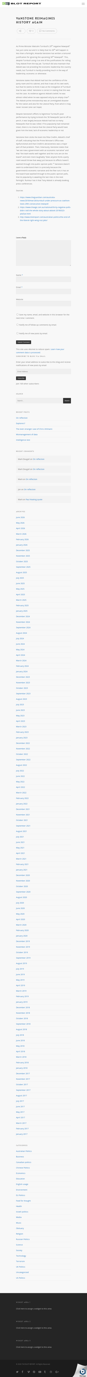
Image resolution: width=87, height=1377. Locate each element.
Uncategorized (22, 1272)
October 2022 (22, 754)
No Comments (47, 30)
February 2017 (22, 1128)
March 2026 (21, 534)
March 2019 (21, 991)
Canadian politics (23, 1162)
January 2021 (21, 869)
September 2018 (23, 1024)
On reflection (22, 418)
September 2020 (23, 892)
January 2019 (21, 1002)
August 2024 (21, 633)
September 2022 (23, 759)
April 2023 (20, 721)
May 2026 (20, 523)
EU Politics (20, 1195)
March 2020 (21, 925)
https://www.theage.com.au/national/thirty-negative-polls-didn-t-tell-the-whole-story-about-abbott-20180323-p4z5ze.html (45, 210)
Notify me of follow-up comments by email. (38, 325)
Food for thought (23, 1200)
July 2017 (20, 1101)
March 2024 (21, 660)
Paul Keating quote (34, 499)
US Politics (20, 1278)
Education (20, 1178)
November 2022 (23, 748)
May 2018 (20, 1046)
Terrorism (20, 1261)
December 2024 (23, 616)
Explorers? (20, 423)
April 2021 (20, 853)
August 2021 (21, 831)
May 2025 (20, 589)
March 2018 (21, 1057)
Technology (21, 1256)
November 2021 (23, 814)
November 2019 (23, 947)
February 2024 (22, 666)
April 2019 (20, 985)
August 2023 (21, 699)
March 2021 (21, 859)
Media (19, 1217)
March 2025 (21, 600)
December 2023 (23, 677)
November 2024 (23, 622)
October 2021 (22, 820)
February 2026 (22, 539)
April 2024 (20, 655)
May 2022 (20, 781)
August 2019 (21, 963)
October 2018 (22, 1018)
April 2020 (20, 919)
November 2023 (23, 682)
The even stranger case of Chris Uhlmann (34, 429)
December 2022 (23, 743)
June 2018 (20, 1040)
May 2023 (20, 715)
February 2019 (22, 996)
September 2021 (23, 826)
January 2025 (21, 611)
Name (19, 275)
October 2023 (22, 688)
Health (19, 1206)
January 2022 (21, 803)
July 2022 (20, 770)
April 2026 (20, 528)
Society (19, 1250)
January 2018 (21, 1068)
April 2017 (20, 1117)
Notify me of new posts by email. (33, 333)
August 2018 (21, 1029)
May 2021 (20, 847)
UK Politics (20, 1267)
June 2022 (20, 776)
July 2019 (20, 969)
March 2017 (21, 1123)
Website (19, 299)
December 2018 (23, 1007)
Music (18, 1223)
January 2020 (21, 936)
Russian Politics (23, 1239)
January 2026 (21, 545)
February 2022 (22, 798)
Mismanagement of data (26, 434)
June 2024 (20, 644)
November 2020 (23, 880)
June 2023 (20, 710)
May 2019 (20, 980)
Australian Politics (24, 1151)
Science (19, 1244)
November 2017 (23, 1079)
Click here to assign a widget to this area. (34, 1308)
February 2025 (22, 605)
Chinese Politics (23, 1167)
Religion (19, 1234)
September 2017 (23, 1090)
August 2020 (21, 897)
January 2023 (21, 737)
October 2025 (22, 561)
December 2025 (23, 550)
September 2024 (23, 627)
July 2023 (20, 704)
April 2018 (20, 1051)
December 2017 (23, 1073)
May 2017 (20, 1112)
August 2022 (21, 765)
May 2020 (20, 914)
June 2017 (20, 1106)
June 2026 (20, 517)
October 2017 (22, 1084)
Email (19, 287)
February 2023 (22, 732)
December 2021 (23, 809)
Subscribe (21, 378)
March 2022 (21, 792)
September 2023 (23, 693)
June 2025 (20, 583)
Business (20, 1156)
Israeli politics (22, 1211)
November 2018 (23, 1013)
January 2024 (21, 671)
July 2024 (20, 638)
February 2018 (22, 1062)
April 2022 (20, 787)
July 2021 (20, 836)
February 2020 (22, 930)
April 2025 (20, 594)
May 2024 (20, 649)
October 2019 (22, 952)
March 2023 (21, 726)
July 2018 (20, 1035)
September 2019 (23, 958)
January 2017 (21, 1134)
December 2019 (23, 941)
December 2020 (23, 875)
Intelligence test (23, 440)
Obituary (20, 1228)
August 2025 (21, 572)
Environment (21, 1190)
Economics (20, 1173)
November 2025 (23, 556)
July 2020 (20, 903)
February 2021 (22, 864)
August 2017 (21, 1095)
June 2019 (20, 974)
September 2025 (23, 567)
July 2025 (20, 578)
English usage (22, 1184)
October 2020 (22, 886)
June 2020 (20, 908)
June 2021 (20, 842)
